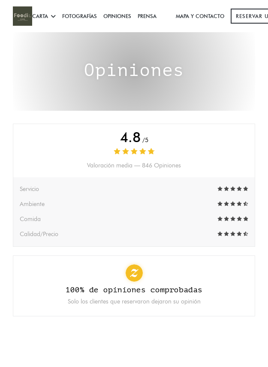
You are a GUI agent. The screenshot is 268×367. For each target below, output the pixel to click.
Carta (44, 16)
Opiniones (117, 16)
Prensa (147, 16)
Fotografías (79, 16)
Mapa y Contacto (200, 16)
